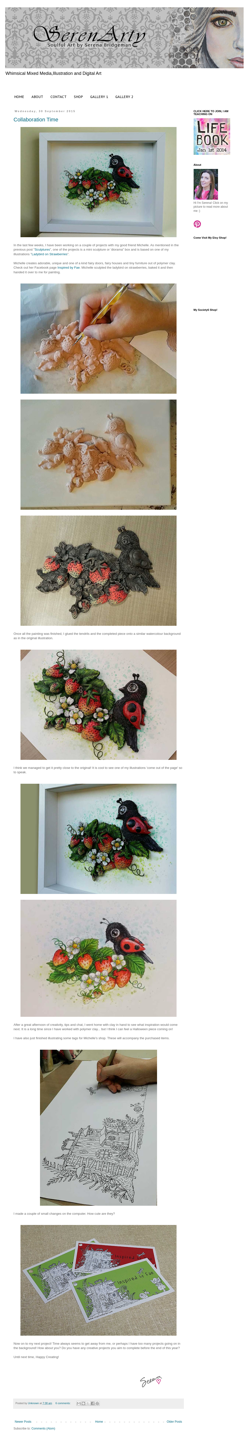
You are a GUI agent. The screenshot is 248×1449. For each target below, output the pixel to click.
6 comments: (63, 1403)
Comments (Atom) (43, 1428)
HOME (19, 97)
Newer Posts (23, 1421)
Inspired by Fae (69, 267)
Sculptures (42, 249)
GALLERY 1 (99, 97)
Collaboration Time (36, 120)
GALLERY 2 (124, 97)
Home (99, 1421)
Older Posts (174, 1421)
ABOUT (37, 97)
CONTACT (58, 97)
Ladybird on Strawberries (50, 254)
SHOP (78, 97)
